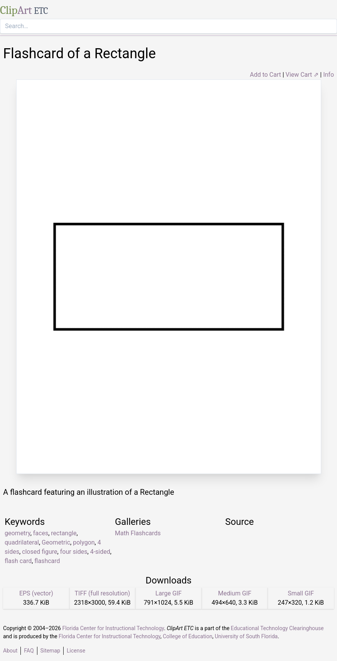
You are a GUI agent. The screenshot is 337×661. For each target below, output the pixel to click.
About (10, 651)
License (76, 651)
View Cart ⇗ (302, 74)
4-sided (100, 551)
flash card (18, 561)
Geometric (56, 542)
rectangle (63, 533)
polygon (83, 542)
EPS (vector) (36, 593)
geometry (17, 533)
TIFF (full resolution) (102, 593)
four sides (74, 551)
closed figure (39, 551)
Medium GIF (234, 593)
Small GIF (301, 593)
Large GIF (168, 593)
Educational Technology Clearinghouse (277, 628)
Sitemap (50, 651)
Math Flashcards (138, 533)
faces (40, 533)
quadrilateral (22, 542)
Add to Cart (265, 74)
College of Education (187, 636)
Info (328, 74)
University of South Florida (246, 636)
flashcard (47, 561)
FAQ (29, 651)
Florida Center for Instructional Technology (113, 628)
